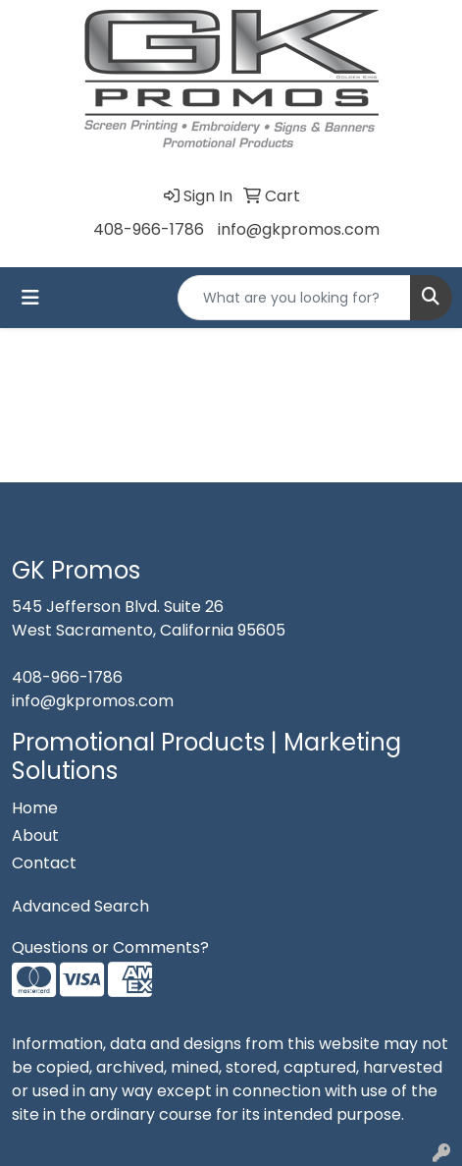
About (35, 835)
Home (35, 808)
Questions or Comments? (110, 947)
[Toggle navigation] (30, 297)
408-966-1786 (148, 229)
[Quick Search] (294, 297)
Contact (44, 863)
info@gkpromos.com (299, 229)
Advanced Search (80, 906)
